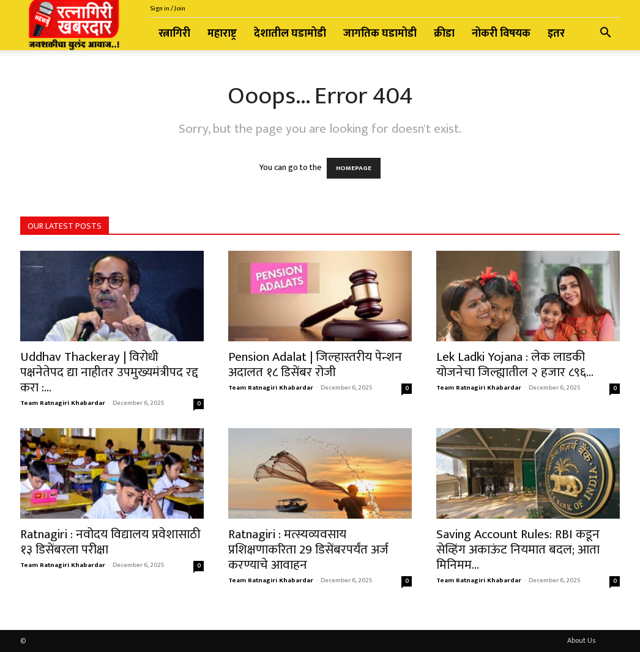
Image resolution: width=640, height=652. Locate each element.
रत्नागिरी (174, 33)
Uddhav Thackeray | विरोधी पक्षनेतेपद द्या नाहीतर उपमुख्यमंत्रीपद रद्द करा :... (109, 372)
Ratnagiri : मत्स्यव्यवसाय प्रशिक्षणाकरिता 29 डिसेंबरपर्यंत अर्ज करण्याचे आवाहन (308, 550)
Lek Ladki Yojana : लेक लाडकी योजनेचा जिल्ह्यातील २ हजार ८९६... (514, 364)
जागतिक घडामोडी (380, 33)
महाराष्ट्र (222, 33)
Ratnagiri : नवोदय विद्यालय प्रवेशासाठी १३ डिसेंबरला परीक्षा (110, 542)
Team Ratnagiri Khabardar (62, 403)
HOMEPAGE (353, 168)
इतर (556, 33)
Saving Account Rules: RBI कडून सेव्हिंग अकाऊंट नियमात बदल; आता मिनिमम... (518, 550)
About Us (581, 640)
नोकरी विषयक (501, 33)
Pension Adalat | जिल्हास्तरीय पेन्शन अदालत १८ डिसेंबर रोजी (315, 364)
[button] (605, 35)
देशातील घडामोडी (290, 33)
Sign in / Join (167, 8)
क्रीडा (444, 33)
